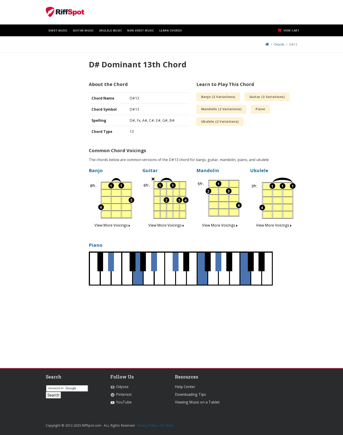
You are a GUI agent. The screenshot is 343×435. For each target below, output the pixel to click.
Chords (279, 44)
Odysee (119, 386)
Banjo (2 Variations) (218, 97)
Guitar (150, 170)
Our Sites (166, 425)
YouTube (121, 402)
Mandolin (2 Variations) (221, 109)
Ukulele (259, 170)
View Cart (288, 30)
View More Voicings (112, 225)
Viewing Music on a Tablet (197, 402)
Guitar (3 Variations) (267, 97)
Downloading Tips (190, 394)
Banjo (96, 170)
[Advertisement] (64, 128)
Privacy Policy (147, 425)
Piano (260, 109)
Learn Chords (170, 30)
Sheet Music (58, 30)
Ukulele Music (110, 30)
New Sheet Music (140, 30)
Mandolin (207, 170)
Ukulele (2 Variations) (220, 121)
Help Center (185, 386)
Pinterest (121, 394)
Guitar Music (83, 30)
